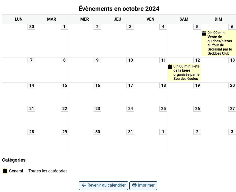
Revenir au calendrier (103, 185)
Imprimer (143, 185)
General (12, 171)
